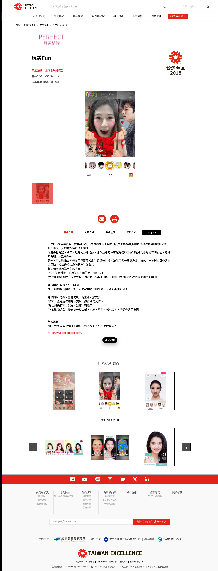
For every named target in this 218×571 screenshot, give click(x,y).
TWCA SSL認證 (169, 539)
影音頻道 (87, 507)
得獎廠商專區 (178, 16)
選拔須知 (42, 496)
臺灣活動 (87, 500)
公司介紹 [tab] (89, 232)
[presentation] (33, 447)
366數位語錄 (109, 504)
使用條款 (90, 561)
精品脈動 (78, 16)
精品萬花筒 (109, 496)
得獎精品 (59, 16)
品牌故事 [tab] (110, 232)
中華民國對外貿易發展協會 (122, 539)
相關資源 (123, 561)
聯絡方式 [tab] (131, 232)
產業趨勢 (138, 16)
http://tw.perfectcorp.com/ (65, 333)
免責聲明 (80, 561)
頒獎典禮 (42, 500)
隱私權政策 (102, 561)
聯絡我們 (113, 561)
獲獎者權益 (42, 504)
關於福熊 (157, 16)
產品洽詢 (110, 340)
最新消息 (87, 496)
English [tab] (151, 232)
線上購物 (118, 16)
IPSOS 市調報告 (154, 496)
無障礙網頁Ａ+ (136, 561)
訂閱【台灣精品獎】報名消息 (151, 521)
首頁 (17, 24)
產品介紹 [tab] (68, 232)
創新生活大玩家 (109, 500)
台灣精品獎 (38, 16)
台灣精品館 (98, 16)
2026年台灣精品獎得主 (64, 496)
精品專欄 (87, 504)
